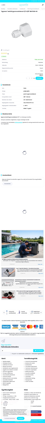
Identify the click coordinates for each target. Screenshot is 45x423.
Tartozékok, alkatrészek (12, 8)
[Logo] (24, 5)
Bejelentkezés (34, 0)
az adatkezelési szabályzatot (24, 353)
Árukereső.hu (22, 331)
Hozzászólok (7, 183)
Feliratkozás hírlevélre (10, 347)
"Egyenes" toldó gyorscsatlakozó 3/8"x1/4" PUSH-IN (32, 155)
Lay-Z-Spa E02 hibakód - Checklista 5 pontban (27, 268)
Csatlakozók (22, 8)
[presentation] (1, 151)
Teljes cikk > (40, 264)
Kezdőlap (3, 8)
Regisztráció (41, 0)
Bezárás (20, 418)
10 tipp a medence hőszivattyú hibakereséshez (15, 259)
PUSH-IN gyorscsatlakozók (33, 8)
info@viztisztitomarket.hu (9, 397)
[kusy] (29, 78)
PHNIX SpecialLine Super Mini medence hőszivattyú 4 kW (33, 212)
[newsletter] (38, 350)
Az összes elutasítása (10, 418)
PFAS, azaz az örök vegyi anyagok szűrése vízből (28, 291)
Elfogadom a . (28, 353)
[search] (43, 5)
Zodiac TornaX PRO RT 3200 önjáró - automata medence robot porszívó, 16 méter (11, 213)
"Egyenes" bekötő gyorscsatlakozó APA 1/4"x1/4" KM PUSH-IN (11, 155)
